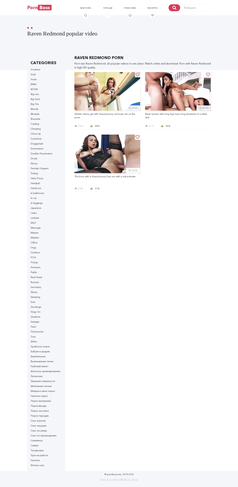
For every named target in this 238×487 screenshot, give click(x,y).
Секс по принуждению (44, 435)
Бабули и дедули (40, 351)
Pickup (34, 262)
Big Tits (35, 104)
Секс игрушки (38, 425)
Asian (34, 79)
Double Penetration (41, 153)
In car (34, 198)
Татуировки (37, 450)
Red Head (36, 277)
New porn (85, 8)
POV (33, 257)
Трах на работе (39, 455)
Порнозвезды (38, 405)
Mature (35, 232)
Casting (35, 123)
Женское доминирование (45, 371)
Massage (36, 227)
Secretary (36, 287)
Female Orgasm (40, 168)
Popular (107, 8)
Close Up (36, 133)
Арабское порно (40, 346)
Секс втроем (38, 420)
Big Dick (35, 99)
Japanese (36, 207)
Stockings (36, 306)
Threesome (37, 331)
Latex (34, 212)
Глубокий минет (39, 366)
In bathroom (37, 193)
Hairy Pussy (37, 178)
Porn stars (130, 8)
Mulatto (35, 237)
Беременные (38, 356)
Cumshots (36, 138)
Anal (33, 74)
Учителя (35, 460)
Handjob (35, 183)
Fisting (34, 173)
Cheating (36, 128)
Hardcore (36, 188)
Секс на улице (39, 430)
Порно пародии (40, 415)
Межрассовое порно (43, 391)
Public (34, 272)
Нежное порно (39, 395)
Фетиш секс (37, 465)
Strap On (35, 311)
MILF (33, 222)
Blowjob (35, 113)
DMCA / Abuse (130, 479)
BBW (33, 84)
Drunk (34, 158)
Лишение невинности (43, 381)
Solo (33, 301)
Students (35, 316)
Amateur (35, 69)
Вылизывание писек (42, 361)
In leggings (37, 202)
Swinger (35, 321)
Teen (33, 326)
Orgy (33, 247)
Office (34, 242)
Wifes (34, 341)
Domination (37, 148)
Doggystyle (37, 143)
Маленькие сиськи (41, 386)
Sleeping (35, 296)
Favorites (152, 8)
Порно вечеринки (41, 400)
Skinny (34, 292)
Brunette (35, 118)
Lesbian (35, 217)
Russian (35, 282)
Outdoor (35, 252)
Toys (33, 336)
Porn (39, 7)
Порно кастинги (40, 410)
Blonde (35, 108)
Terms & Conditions (110, 479)
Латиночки (36, 376)
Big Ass (35, 94)
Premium (35, 267)
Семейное (37, 440)
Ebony (34, 163)
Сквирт (35, 445)
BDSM (34, 89)
